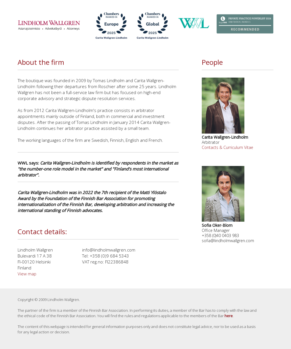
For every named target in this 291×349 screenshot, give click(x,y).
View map (27, 274)
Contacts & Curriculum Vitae (227, 147)
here (229, 315)
